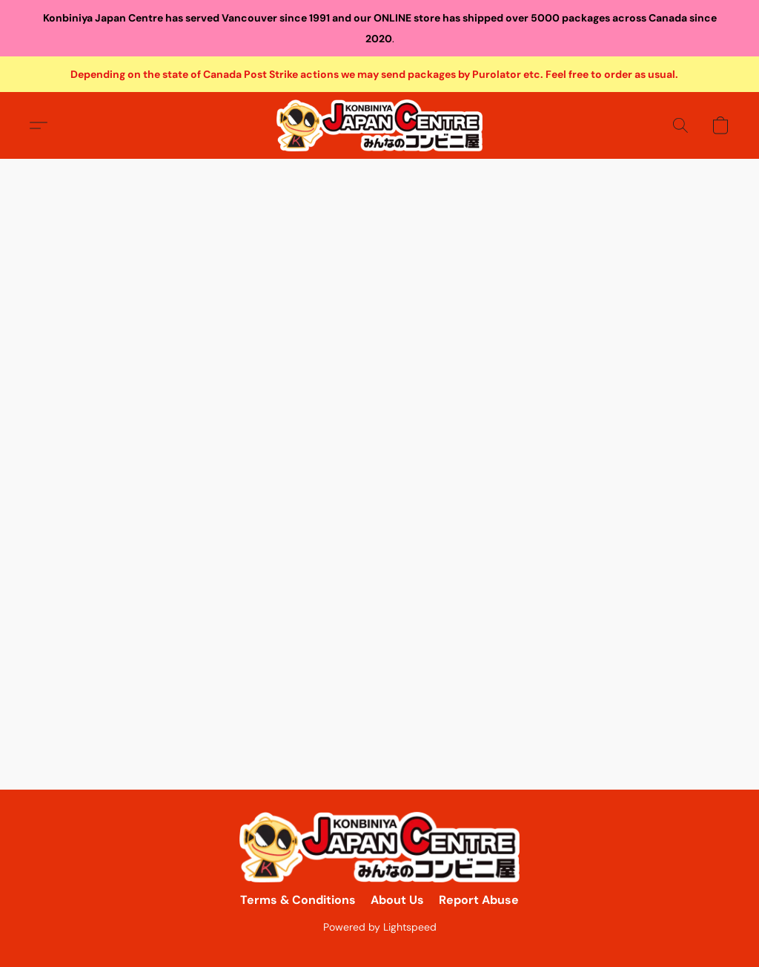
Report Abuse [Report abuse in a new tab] (479, 900)
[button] (379, 125)
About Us (397, 900)
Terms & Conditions (298, 900)
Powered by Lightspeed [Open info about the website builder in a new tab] (380, 927)
